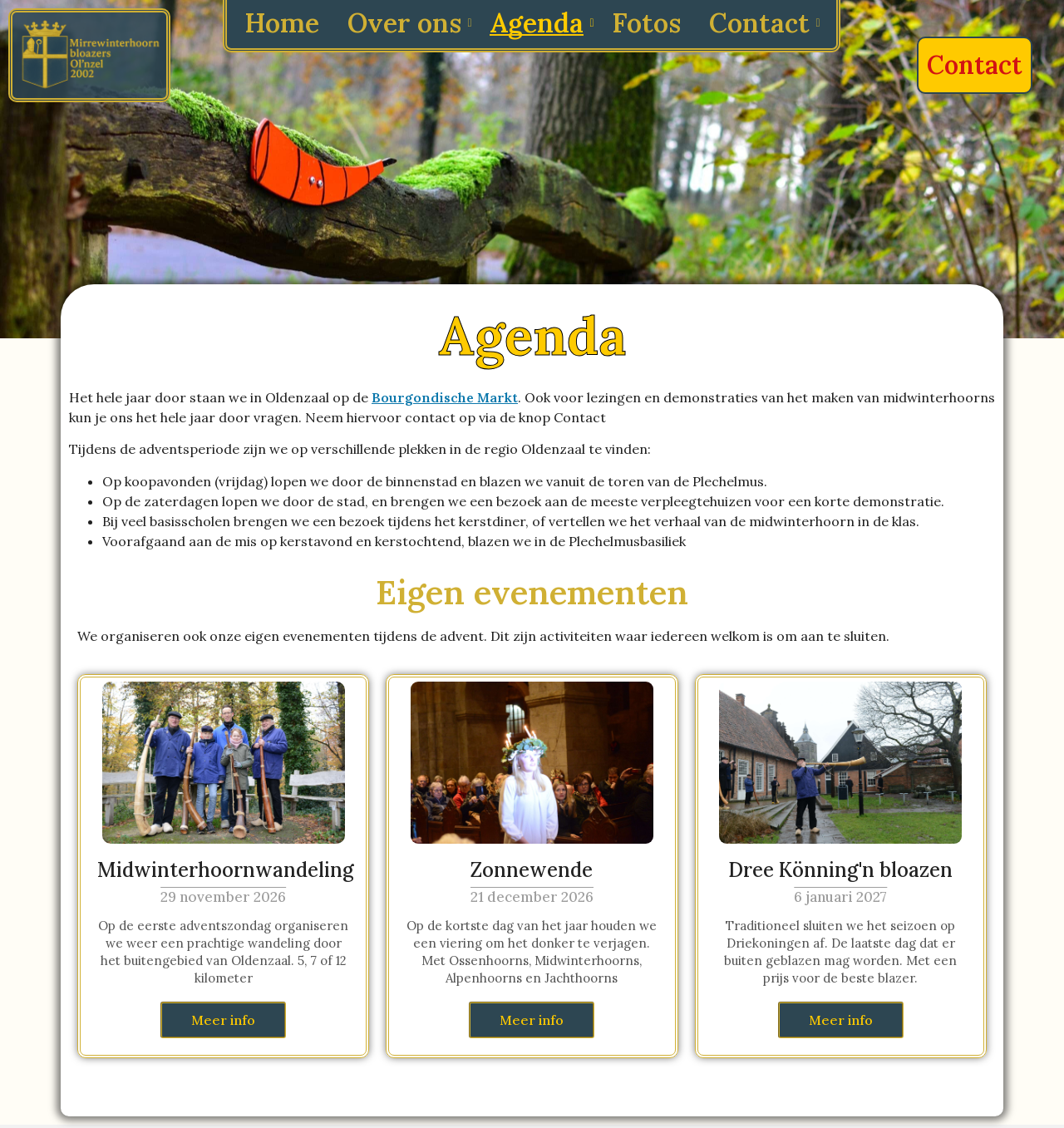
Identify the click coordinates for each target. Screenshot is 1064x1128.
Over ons (407, 23)
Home (281, 23)
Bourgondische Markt (445, 397)
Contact (762, 23)
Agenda (539, 23)
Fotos (646, 23)
